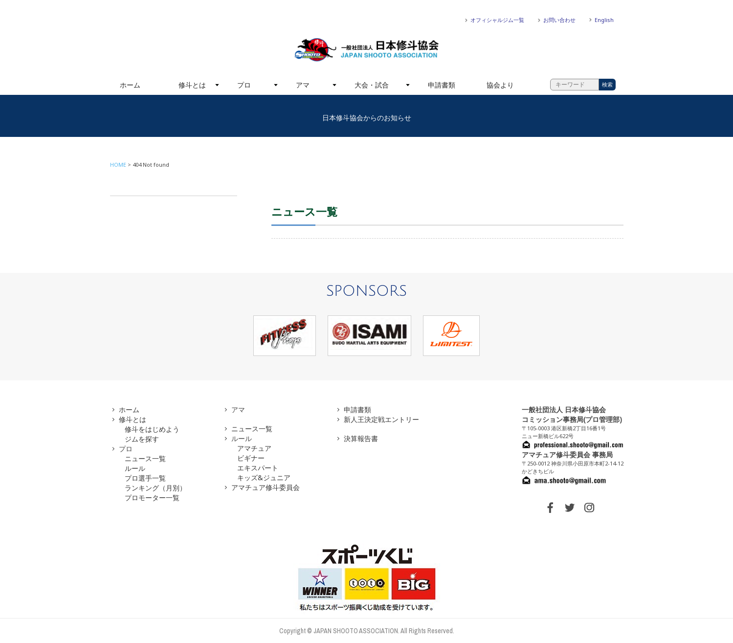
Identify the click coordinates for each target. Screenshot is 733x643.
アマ (303, 84)
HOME (118, 164)
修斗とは (192, 84)
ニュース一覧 (145, 458)
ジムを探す (142, 438)
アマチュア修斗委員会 (265, 487)
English (604, 19)
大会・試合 (372, 84)
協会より (500, 84)
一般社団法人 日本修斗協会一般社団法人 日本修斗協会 (367, 50)
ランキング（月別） (155, 487)
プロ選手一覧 (145, 478)
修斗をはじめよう (152, 429)
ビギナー (251, 458)
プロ (244, 84)
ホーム (130, 84)
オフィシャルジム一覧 (497, 19)
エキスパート (257, 467)
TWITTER (570, 507)
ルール (135, 468)
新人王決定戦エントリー (381, 419)
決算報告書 (361, 438)
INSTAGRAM (589, 507)
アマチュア (254, 448)
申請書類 (441, 84)
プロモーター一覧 (152, 497)
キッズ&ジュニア (263, 477)
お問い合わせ (559, 19)
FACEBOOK (550, 507)
